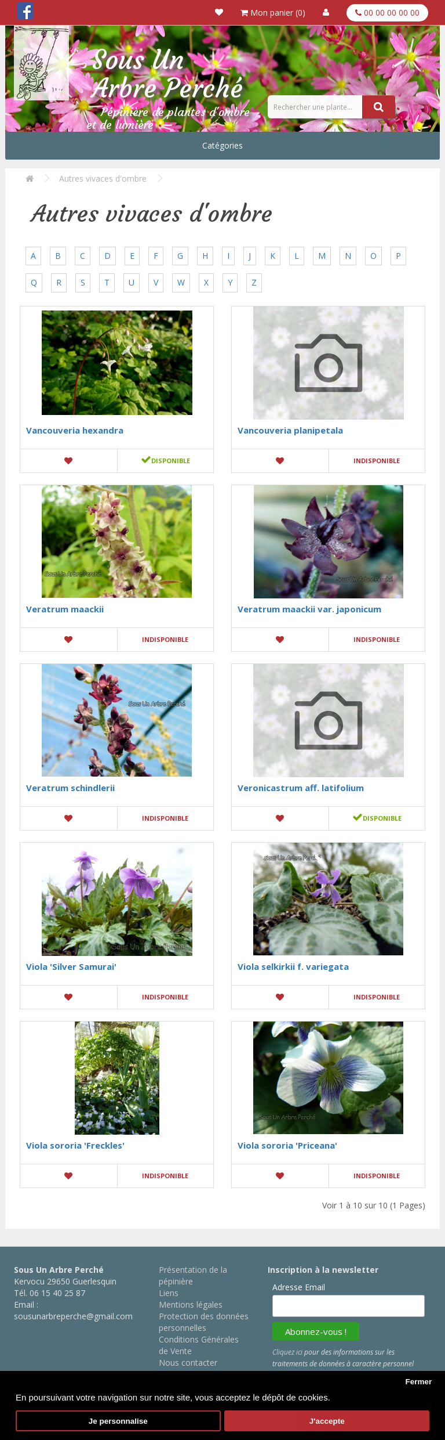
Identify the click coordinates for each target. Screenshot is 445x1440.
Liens (168, 1292)
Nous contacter (188, 1362)
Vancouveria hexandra (74, 430)
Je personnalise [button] (118, 1421)
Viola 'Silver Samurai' (71, 966)
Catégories (222, 145)
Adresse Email (298, 1287)
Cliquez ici (287, 1352)
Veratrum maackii (65, 609)
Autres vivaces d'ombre (103, 178)
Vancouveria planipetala (290, 430)
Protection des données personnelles (204, 1322)
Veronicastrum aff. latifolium (301, 787)
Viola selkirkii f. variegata (293, 966)
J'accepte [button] (327, 1421)
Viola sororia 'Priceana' (287, 1145)
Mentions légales (190, 1304)
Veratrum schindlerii (70, 787)
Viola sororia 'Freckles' (75, 1145)
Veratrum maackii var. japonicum (309, 609)
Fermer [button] (418, 1381)
